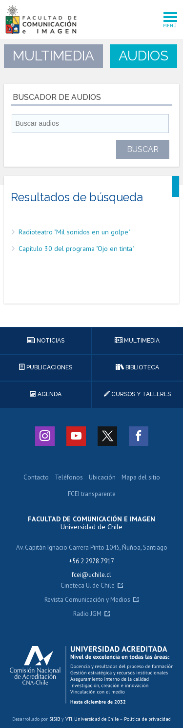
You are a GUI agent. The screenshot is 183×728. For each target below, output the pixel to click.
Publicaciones (45, 367)
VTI (68, 719)
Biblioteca (137, 367)
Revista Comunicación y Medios (87, 600)
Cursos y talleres (137, 394)
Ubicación (102, 477)
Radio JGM (87, 614)
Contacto (36, 477)
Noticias (45, 340)
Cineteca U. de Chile (88, 586)
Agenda (45, 394)
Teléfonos (69, 477)
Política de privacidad (147, 719)
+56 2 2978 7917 (91, 561)
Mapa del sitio (141, 477)
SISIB (54, 719)
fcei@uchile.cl (91, 575)
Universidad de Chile (96, 719)
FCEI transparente (92, 494)
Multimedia (137, 340)
